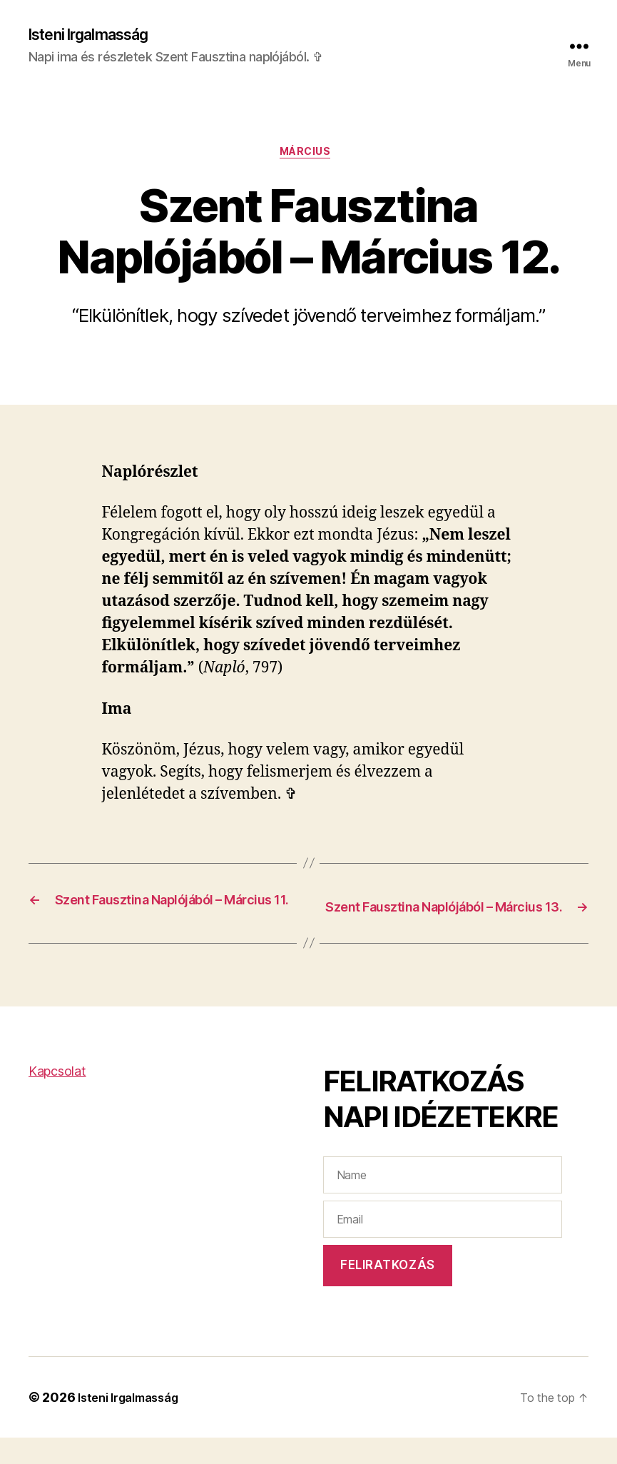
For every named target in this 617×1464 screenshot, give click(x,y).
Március (308, 157)
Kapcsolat (57, 1096)
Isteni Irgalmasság (99, 35)
